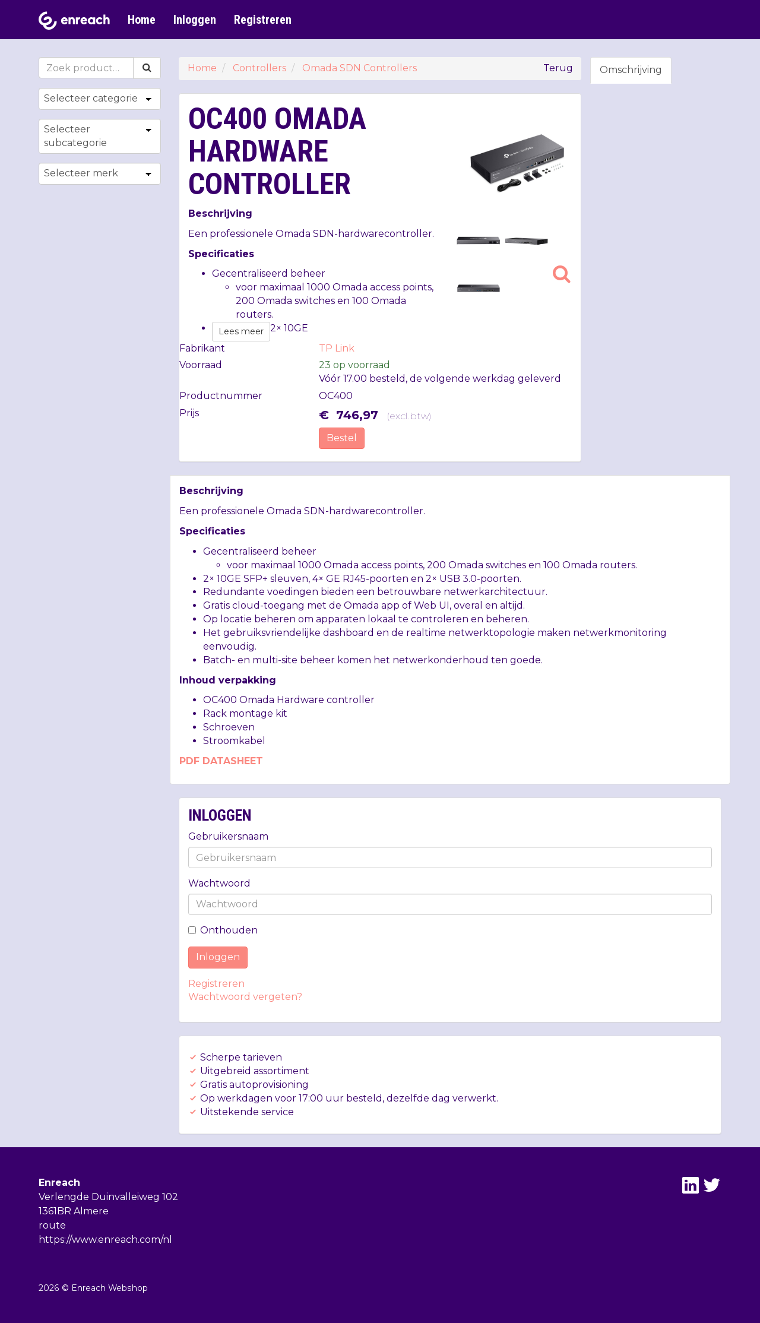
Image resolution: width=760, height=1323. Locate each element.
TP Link (336, 348)
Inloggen (194, 19)
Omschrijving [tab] (631, 69)
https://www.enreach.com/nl (105, 1239)
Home (142, 19)
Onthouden (223, 930)
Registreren (263, 19)
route (52, 1225)
